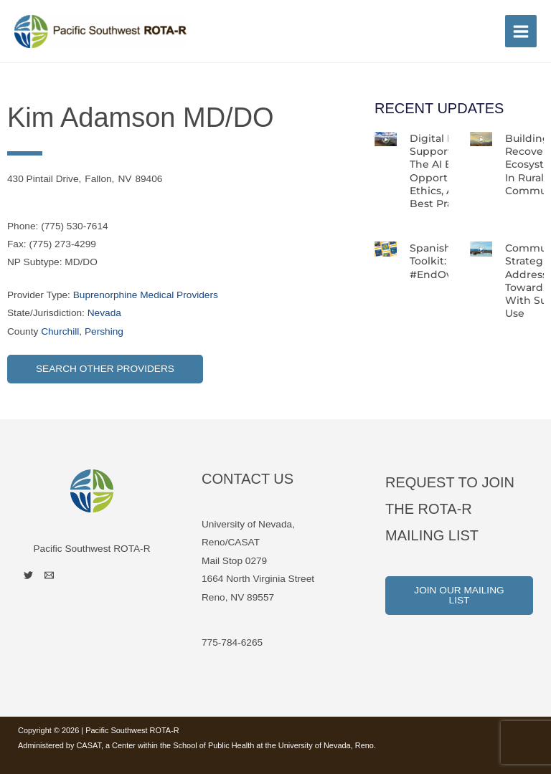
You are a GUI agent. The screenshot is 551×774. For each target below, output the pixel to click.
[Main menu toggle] (521, 31)
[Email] (49, 575)
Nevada (104, 312)
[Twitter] (28, 575)
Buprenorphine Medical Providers (145, 295)
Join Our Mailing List (459, 595)
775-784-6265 (232, 642)
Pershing (104, 331)
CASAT (88, 745)
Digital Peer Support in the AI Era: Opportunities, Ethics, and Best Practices (447, 171)
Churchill (60, 331)
